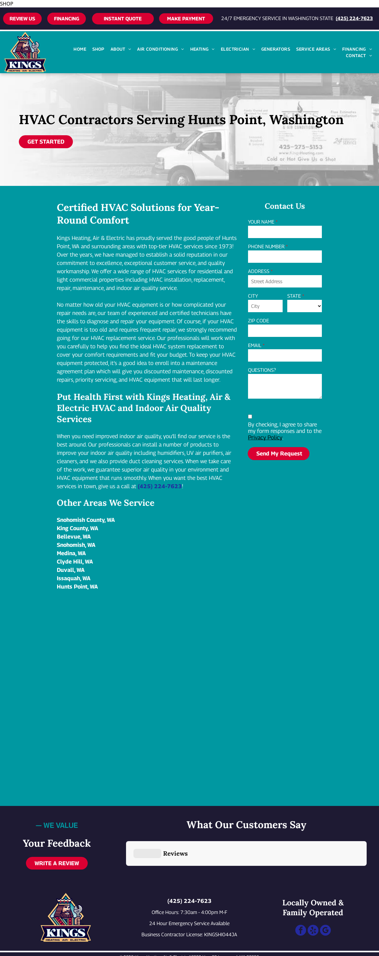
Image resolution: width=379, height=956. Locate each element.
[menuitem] (79, 49)
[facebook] (300, 901)
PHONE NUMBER (266, 246)
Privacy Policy (265, 437)
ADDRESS (258, 271)
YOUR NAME (261, 222)
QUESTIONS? (262, 370)
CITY (253, 296)
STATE (294, 296)
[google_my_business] (325, 901)
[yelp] (313, 901)
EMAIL (254, 345)
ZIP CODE (258, 321)
